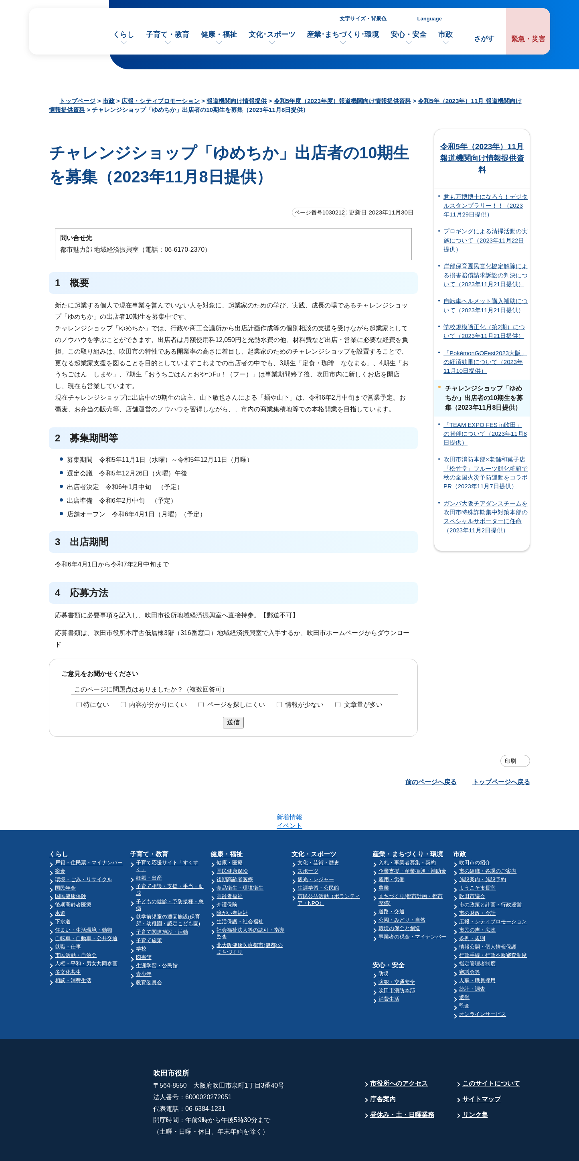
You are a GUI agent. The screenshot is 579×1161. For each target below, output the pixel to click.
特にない (96, 704)
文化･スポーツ (272, 34)
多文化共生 (68, 941)
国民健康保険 (70, 865)
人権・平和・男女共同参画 (86, 932)
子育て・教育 (167, 34)
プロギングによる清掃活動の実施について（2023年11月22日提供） (485, 240)
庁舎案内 (383, 1067)
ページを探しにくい (236, 704)
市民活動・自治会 (76, 924)
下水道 (63, 890)
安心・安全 (409, 34)
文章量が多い (363, 704)
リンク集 (475, 1083)
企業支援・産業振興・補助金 (412, 840)
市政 (445, 34)
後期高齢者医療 (73, 873)
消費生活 (389, 968)
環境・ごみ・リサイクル (83, 848)
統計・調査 (472, 958)
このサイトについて (491, 1052)
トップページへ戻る (501, 782)
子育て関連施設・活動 (162, 901)
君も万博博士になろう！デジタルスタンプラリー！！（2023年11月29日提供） (485, 206)
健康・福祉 (219, 34)
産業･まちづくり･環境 (343, 34)
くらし (123, 34)
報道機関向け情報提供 (236, 100)
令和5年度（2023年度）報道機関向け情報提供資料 (342, 100)
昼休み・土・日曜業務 (402, 1083)
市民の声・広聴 (477, 899)
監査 (464, 974)
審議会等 (469, 941)
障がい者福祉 (232, 882)
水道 (60, 882)
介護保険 (227, 873)
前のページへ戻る (431, 782)
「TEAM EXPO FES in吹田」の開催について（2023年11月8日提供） (485, 434)
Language (429, 19)
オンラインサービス (482, 983)
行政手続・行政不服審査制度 (493, 924)
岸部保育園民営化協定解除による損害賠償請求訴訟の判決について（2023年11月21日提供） (485, 275)
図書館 (144, 926)
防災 (384, 942)
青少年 (144, 943)
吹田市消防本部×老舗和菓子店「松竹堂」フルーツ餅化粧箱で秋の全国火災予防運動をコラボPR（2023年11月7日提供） (485, 472)
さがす (484, 38)
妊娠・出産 (149, 846)
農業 (384, 857)
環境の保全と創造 (399, 897)
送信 (233, 722)
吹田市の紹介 (474, 831)
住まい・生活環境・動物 (83, 899)
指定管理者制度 (477, 932)
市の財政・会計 (477, 882)
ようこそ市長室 (477, 857)
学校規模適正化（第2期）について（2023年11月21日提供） (484, 331)
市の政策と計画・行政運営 (490, 873)
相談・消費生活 (73, 949)
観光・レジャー (316, 848)
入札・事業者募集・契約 (407, 831)
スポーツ (308, 840)
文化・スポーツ (314, 822)
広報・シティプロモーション (160, 100)
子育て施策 (149, 909)
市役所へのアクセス (399, 1052)
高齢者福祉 (230, 865)
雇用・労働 (392, 848)
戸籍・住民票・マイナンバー (89, 831)
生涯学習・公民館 (157, 934)
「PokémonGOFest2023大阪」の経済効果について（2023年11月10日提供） (485, 362)
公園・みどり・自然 (402, 889)
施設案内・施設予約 (482, 848)
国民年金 (65, 857)
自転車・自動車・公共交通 (86, 907)
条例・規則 (472, 907)
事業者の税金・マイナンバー (412, 905)
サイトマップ (481, 1067)
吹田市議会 (472, 865)
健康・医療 (230, 831)
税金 (60, 840)
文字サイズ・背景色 (363, 19)
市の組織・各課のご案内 (487, 840)
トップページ (77, 100)
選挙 (464, 966)
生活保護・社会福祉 (240, 890)
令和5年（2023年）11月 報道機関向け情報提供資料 (482, 158)
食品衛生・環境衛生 (240, 857)
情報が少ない (304, 704)
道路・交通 (392, 880)
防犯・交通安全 (397, 951)
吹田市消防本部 (397, 959)
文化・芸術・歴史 (318, 831)
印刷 (510, 761)
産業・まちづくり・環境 (408, 822)
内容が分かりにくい (158, 704)
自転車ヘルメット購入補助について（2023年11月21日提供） (485, 305)
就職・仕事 (68, 915)
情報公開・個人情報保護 (487, 915)
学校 (141, 917)
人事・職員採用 (477, 949)
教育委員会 (149, 951)
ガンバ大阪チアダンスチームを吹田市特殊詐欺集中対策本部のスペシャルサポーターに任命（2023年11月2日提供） (485, 517)
